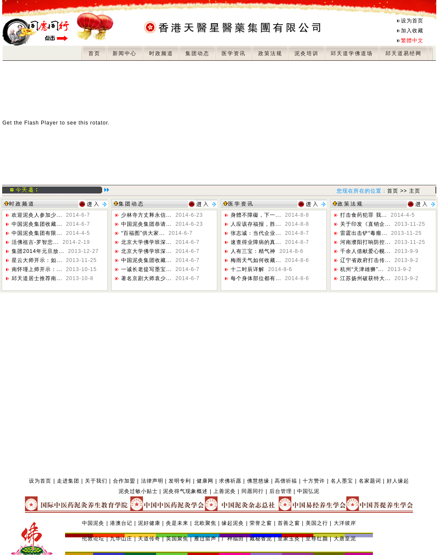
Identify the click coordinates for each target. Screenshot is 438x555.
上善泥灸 (224, 491)
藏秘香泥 (261, 539)
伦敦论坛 (93, 539)
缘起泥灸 (233, 523)
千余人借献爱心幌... (379, 251)
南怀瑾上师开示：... (54, 269)
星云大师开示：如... (54, 260)
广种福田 (233, 539)
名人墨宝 (342, 481)
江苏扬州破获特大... (379, 278)
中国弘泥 (308, 491)
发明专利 (180, 481)
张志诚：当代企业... (270, 233)
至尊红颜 (317, 539)
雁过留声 (205, 539)
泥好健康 (149, 523)
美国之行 (317, 523)
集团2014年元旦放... (55, 251)
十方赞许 (314, 481)
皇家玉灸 (289, 539)
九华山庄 (121, 539)
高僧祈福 (286, 481)
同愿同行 (252, 491)
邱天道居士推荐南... (52, 278)
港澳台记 (121, 523)
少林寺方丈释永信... (162, 215)
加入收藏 (412, 31)
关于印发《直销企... (382, 224)
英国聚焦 (177, 539)
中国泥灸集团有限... (51, 233)
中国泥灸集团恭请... (162, 224)
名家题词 (370, 481)
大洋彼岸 (345, 523)
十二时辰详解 (261, 269)
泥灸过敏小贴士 (138, 491)
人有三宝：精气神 (267, 251)
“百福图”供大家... (157, 233)
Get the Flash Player (30, 123)
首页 (392, 191)
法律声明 (152, 481)
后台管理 (280, 491)
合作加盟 (124, 481)
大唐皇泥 (345, 539)
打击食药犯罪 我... (377, 215)
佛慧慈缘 (258, 481)
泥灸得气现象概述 (185, 491)
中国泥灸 (93, 523)
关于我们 (96, 481)
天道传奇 (149, 539)
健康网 (205, 481)
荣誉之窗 (261, 523)
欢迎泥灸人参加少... (51, 215)
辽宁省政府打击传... (379, 260)
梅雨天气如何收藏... (270, 260)
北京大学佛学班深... (160, 242)
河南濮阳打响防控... (382, 242)
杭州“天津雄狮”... (376, 269)
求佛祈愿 (230, 481)
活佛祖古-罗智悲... (51, 242)
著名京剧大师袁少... (160, 278)
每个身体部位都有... (270, 278)
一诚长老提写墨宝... (160, 269)
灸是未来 (177, 523)
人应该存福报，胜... (270, 224)
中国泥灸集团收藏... (51, 224)
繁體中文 (412, 40)
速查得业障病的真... (270, 242)
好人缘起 (398, 481)
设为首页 (412, 21)
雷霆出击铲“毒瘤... (381, 233)
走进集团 (68, 481)
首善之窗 (289, 523)
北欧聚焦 (205, 523)
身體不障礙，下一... (270, 215)
